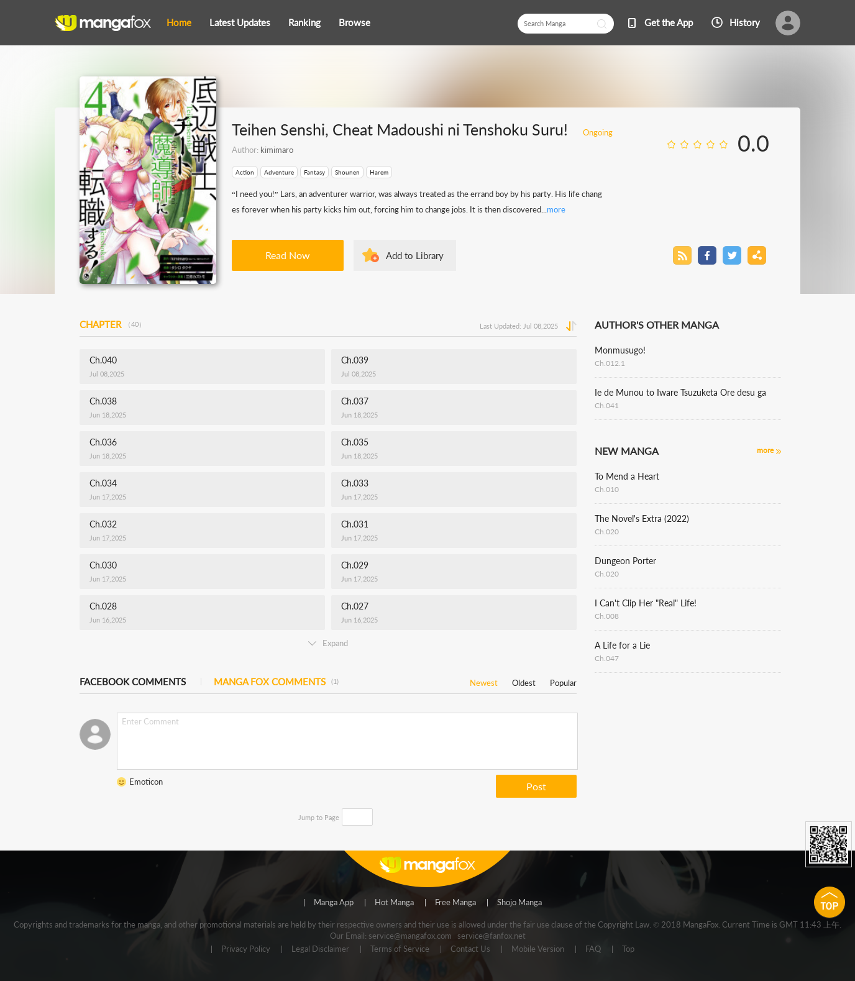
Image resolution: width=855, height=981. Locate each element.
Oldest (524, 680)
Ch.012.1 (610, 363)
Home (179, 22)
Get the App (668, 22)
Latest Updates (239, 22)
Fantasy (314, 172)
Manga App (334, 902)
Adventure (279, 172)
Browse (354, 22)
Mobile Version (537, 949)
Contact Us (470, 949)
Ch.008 (607, 616)
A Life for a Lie (622, 645)
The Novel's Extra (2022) (642, 518)
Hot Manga (394, 902)
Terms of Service (399, 949)
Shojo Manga (519, 902)
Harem (379, 172)
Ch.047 (607, 658)
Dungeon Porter (625, 560)
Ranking (304, 22)
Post (536, 786)
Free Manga (455, 902)
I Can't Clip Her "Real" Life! (646, 603)
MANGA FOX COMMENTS (276, 681)
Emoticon (146, 782)
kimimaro (276, 150)
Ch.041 (607, 405)
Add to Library (415, 255)
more (556, 209)
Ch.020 (607, 531)
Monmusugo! (620, 350)
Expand (328, 643)
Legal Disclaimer (320, 949)
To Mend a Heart (627, 476)
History (744, 22)
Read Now (287, 255)
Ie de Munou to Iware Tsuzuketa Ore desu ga (680, 392)
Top (628, 949)
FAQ (593, 949)
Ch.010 (607, 489)
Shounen (347, 172)
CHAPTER (112, 324)
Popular (563, 680)
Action (244, 172)
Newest (484, 680)
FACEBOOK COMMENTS (133, 681)
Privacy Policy (245, 949)
